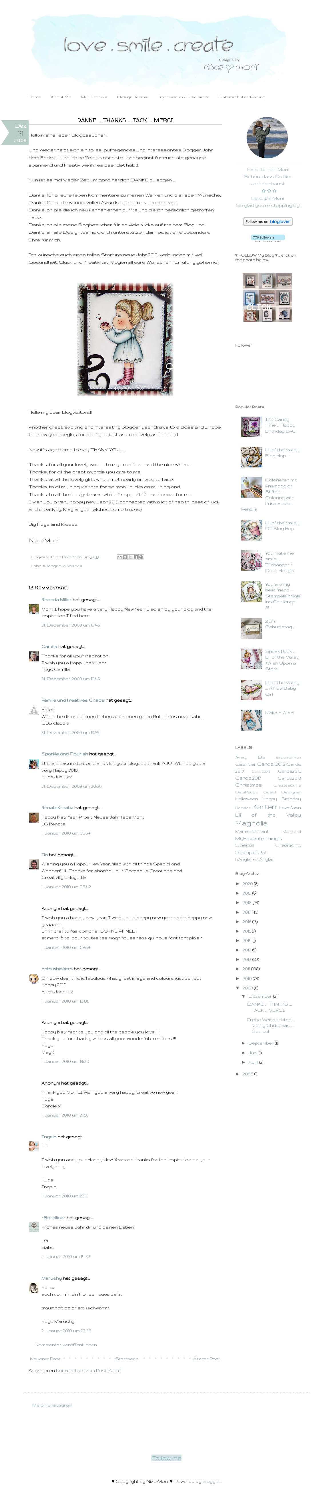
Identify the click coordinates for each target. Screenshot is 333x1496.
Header (242, 808)
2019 (247, 893)
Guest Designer (282, 792)
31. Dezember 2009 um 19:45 (70, 625)
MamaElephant (252, 831)
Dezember (260, 996)
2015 (247, 931)
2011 (247, 968)
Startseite (126, 1358)
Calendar (245, 764)
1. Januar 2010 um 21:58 (65, 1115)
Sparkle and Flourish (64, 753)
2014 (248, 940)
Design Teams (132, 97)
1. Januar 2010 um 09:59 (65, 947)
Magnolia (56, 566)
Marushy (51, 1278)
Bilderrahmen (288, 757)
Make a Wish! (279, 712)
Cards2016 (289, 771)
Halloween (246, 798)
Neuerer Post (45, 1358)
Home (35, 97)
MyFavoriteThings (258, 838)
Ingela (48, 1136)
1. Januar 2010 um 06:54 (65, 833)
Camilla (49, 646)
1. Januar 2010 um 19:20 (65, 1061)
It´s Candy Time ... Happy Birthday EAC (280, 425)
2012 (247, 959)
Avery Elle (250, 757)
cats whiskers (57, 968)
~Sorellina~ (53, 1217)
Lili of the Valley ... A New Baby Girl (282, 688)
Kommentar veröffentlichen (66, 1344)
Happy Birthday (281, 798)
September (261, 1043)
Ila (44, 854)
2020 (248, 883)
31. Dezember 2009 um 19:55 (70, 732)
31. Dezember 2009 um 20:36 (71, 786)
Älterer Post (206, 1358)
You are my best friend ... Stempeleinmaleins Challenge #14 (283, 596)
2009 (248, 987)
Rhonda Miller (56, 599)
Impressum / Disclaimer (183, 97)
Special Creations (268, 845)
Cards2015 (261, 771)
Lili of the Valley (268, 814)
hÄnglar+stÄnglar (254, 859)
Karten (264, 807)
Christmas (248, 784)
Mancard (291, 831)
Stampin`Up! (250, 852)
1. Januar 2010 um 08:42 (66, 886)
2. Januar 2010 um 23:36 (66, 1330)
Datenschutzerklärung (242, 97)
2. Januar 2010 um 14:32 (65, 1256)
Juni (253, 1052)
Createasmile (287, 785)
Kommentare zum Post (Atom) (88, 1370)
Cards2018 (289, 778)
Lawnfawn (290, 807)
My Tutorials (94, 97)
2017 (247, 912)
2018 (248, 902)
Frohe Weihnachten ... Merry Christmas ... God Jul (271, 1025)
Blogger (211, 1481)
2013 (247, 949)
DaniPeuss (246, 792)
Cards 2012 (271, 764)
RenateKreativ (57, 807)
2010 (248, 978)
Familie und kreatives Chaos (72, 700)
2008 (248, 1073)
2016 (247, 921)
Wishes (75, 566)
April (253, 1062)
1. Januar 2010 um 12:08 (65, 1001)
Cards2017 (248, 778)
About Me (61, 97)
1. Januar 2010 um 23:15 (64, 1195)
